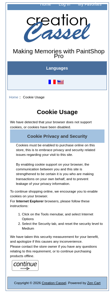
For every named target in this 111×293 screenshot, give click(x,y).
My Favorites (90, 4)
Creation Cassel (54, 283)
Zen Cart (93, 283)
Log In (64, 4)
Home (45, 4)
